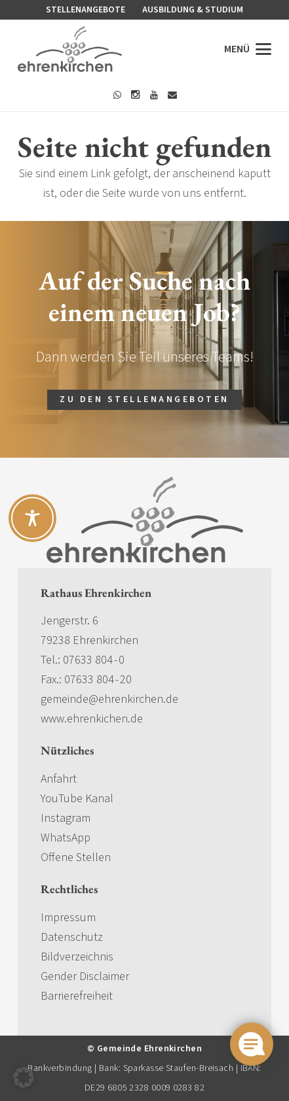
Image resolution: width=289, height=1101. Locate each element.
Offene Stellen (76, 857)
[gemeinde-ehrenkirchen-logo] (70, 49)
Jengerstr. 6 (69, 621)
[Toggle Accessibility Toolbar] (32, 518)
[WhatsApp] (117, 95)
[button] (248, 49)
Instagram (65, 818)
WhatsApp (65, 838)
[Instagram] (135, 95)
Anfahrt (59, 779)
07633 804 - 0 (94, 660)
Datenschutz (72, 937)
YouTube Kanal (77, 798)
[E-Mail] (172, 95)
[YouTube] (154, 95)
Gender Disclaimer (85, 976)
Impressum (68, 917)
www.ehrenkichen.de (92, 719)
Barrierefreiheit (77, 996)
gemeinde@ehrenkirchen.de (109, 699)
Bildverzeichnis (77, 957)
